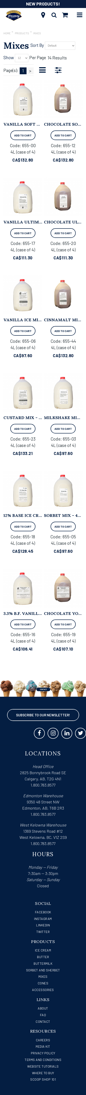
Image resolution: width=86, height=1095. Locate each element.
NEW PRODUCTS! (43, 3)
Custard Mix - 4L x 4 (27, 417)
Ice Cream (43, 950)
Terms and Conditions (43, 1060)
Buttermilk (43, 963)
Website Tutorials (43, 1066)
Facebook (43, 912)
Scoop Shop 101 (43, 1079)
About (43, 1008)
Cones (43, 983)
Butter (43, 957)
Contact (43, 1021)
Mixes (43, 976)
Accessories (43, 990)
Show (8, 57)
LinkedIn (43, 925)
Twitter (43, 932)
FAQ (43, 1015)
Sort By (37, 45)
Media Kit (43, 1046)
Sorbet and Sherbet (43, 970)
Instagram (43, 919)
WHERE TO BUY (43, 1073)
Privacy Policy (43, 1053)
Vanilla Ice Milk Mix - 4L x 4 (37, 319)
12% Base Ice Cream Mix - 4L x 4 (39, 515)
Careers (43, 1040)
